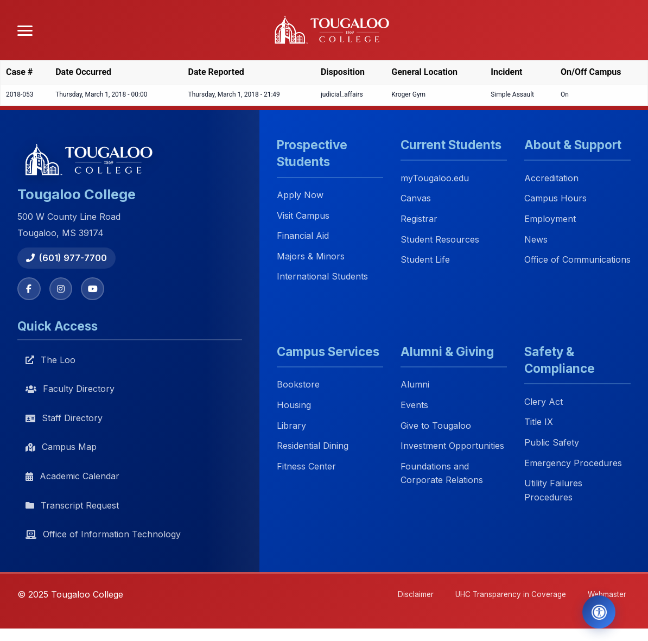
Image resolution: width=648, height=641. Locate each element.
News (536, 239)
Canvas (416, 198)
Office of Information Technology (103, 535)
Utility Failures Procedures (553, 490)
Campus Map (61, 447)
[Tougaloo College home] (336, 30)
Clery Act (543, 402)
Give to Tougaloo (436, 426)
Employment (550, 218)
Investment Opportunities (452, 446)
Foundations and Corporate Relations (442, 473)
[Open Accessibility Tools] (595, 610)
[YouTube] (94, 289)
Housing (294, 405)
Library (291, 426)
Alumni (415, 385)
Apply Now (300, 195)
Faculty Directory (70, 389)
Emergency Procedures (573, 463)
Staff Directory (64, 418)
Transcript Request (72, 505)
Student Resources (440, 239)
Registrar (419, 218)
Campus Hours (555, 198)
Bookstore (298, 385)
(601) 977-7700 (66, 257)
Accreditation (551, 178)
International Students (322, 276)
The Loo (50, 360)
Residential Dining (312, 446)
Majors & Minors (311, 256)
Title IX (538, 422)
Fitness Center (306, 466)
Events (414, 405)
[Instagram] (62, 289)
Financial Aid (303, 236)
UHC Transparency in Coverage (504, 595)
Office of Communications (577, 260)
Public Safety (551, 442)
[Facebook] (29, 289)
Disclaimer (405, 595)
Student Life (425, 260)
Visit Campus (303, 215)
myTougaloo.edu (435, 178)
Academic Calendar (72, 476)
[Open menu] (25, 30)
